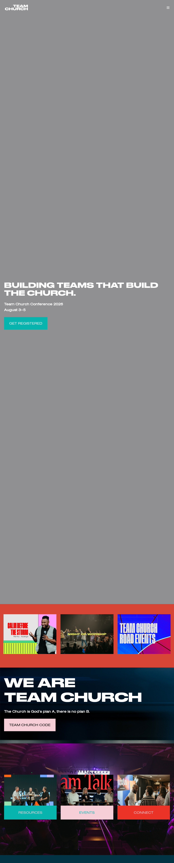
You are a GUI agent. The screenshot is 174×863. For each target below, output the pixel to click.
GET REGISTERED (25, 323)
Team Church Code (29, 725)
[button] (168, 8)
